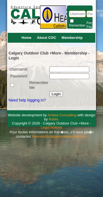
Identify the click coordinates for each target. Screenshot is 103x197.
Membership (72, 38)
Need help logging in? (27, 100)
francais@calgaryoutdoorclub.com (59, 136)
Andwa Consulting (62, 115)
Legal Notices (51, 127)
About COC (46, 38)
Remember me (77, 27)
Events (27, 47)
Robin (53, 119)
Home (26, 38)
